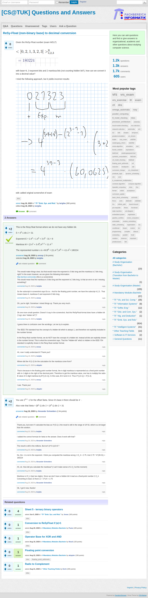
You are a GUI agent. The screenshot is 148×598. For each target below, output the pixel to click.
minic (130, 187)
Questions (16, 26)
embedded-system (118, 214)
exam (138, 100)
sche (120, 201)
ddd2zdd (128, 201)
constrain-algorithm (118, 184)
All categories (119, 258)
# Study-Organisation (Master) (126, 285)
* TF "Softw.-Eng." (121, 308)
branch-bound (133, 204)
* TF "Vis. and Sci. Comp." (125, 300)
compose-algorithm (134, 184)
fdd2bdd (131, 160)
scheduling (115, 235)
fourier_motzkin (117, 150)
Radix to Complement (37, 564)
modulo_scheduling (129, 221)
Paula (71, 528)
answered (20, 255)
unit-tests (134, 197)
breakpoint (125, 167)
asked (18, 203)
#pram (125, 228)
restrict (132, 228)
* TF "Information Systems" (125, 304)
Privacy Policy (141, 587)
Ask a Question (67, 26)
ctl (113, 105)
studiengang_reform (119, 143)
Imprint (130, 587)
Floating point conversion (39, 550)
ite (139, 228)
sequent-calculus (118, 129)
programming (116, 231)
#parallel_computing (119, 187)
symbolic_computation (119, 156)
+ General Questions (122, 339)
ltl (131, 100)
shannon (124, 238)
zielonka (137, 122)
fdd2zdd (133, 156)
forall (132, 235)
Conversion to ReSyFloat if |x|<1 (43, 523)
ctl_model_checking (118, 160)
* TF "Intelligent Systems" (124, 327)
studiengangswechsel (128, 153)
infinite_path (122, 204)
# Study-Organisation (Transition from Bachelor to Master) (125, 275)
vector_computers (133, 218)
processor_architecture (121, 122)
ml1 (113, 177)
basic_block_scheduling (120, 197)
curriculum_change (118, 170)
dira (120, 105)
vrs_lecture (131, 136)
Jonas (66, 514)
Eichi (64, 569)
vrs (114, 94)
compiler (127, 231)
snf (133, 163)
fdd (126, 242)
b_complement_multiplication (121, 180)
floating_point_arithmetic (120, 163)
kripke (114, 139)
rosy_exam (123, 139)
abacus (135, 231)
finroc (114, 201)
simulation (129, 146)
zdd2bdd (137, 201)
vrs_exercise (119, 100)
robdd (122, 190)
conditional (115, 228)
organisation (131, 225)
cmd (119, 177)
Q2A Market (143, 595)
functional (134, 208)
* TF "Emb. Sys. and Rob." (125, 320)
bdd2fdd (131, 143)
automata (131, 129)
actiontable (115, 221)
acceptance (131, 190)
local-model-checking (120, 125)
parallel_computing (120, 114)
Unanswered (32, 26)
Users (53, 26)
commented (21, 286)
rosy (135, 109)
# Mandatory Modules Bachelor (127, 293)
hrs (113, 204)
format (114, 190)
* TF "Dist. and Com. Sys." (125, 312)
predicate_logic (117, 173)
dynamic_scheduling (132, 173)
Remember (64, 2)
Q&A (5, 26)
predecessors (116, 242)
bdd (119, 133)
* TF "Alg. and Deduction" (124, 316)
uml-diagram (129, 211)
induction (115, 167)
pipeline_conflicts (118, 218)
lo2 (113, 133)
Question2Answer (120, 595)
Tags (44, 26)
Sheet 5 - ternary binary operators (44, 509)
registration (131, 214)
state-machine (117, 211)
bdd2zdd (115, 153)
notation (115, 238)
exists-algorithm (117, 146)
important (133, 238)
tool (137, 146)
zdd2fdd (133, 139)
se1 (139, 129)
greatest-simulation (118, 136)
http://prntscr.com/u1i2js (26, 277)
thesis (126, 208)
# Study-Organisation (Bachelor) (122, 263)
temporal (135, 133)
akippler (72, 555)
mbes (133, 118)
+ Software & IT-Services (124, 335)
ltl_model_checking (119, 118)
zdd (133, 167)
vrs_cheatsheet (133, 170)
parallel (125, 235)
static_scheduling (118, 225)
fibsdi (71, 542)
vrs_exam (127, 94)
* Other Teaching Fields (123, 331)
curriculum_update (118, 194)
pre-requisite (116, 208)
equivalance (130, 150)
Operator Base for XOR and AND (43, 536)
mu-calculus (135, 125)
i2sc (137, 187)
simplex (126, 133)
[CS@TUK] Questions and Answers (48, 12)
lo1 (139, 225)
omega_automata (121, 109)
